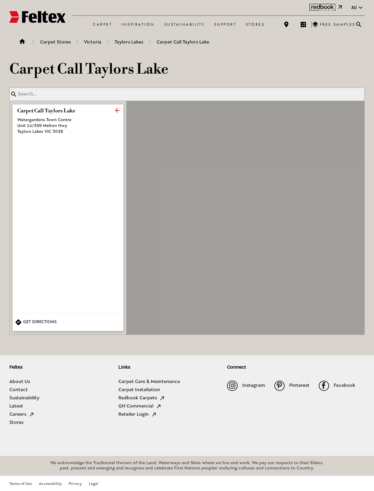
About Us (19, 381)
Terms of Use (20, 484)
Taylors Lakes (129, 42)
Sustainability (184, 24)
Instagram (246, 386)
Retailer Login (137, 414)
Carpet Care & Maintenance (149, 381)
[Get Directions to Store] (68, 322)
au (357, 7)
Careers (21, 414)
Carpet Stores (55, 42)
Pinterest (291, 386)
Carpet (102, 24)
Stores (255, 24)
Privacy (75, 484)
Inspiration (138, 24)
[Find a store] (286, 24)
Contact (18, 390)
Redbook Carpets (141, 398)
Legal (93, 484)
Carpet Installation (139, 390)
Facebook (337, 386)
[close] (117, 110)
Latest (16, 406)
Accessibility (50, 484)
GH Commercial (140, 406)
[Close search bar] (358, 24)
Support (225, 24)
